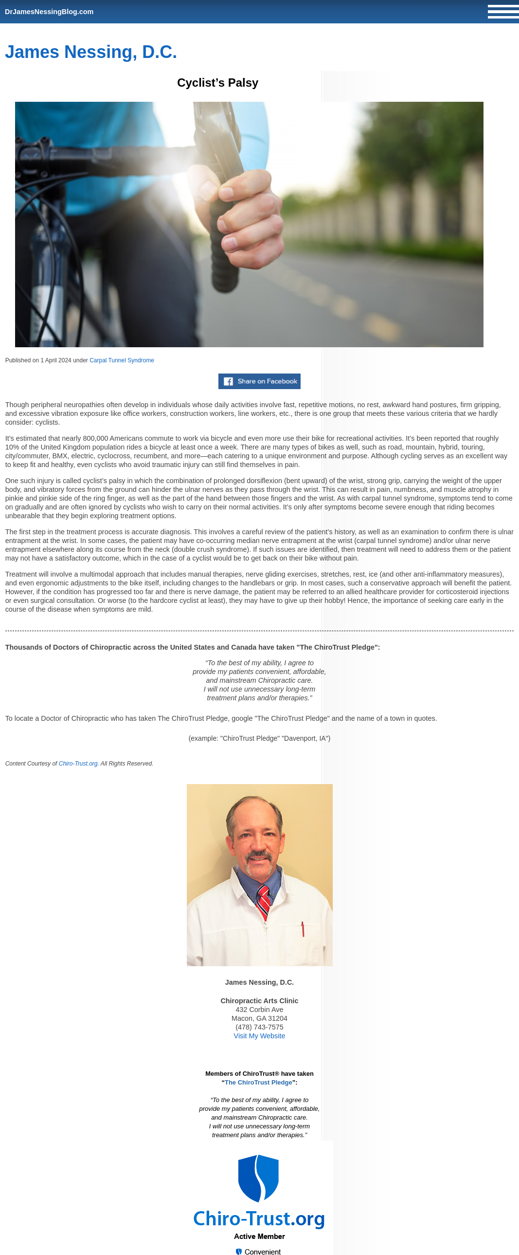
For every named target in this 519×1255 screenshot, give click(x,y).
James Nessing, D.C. (91, 52)
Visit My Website (260, 1036)
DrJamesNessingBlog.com (49, 12)
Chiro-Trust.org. (79, 763)
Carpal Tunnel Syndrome (121, 360)
